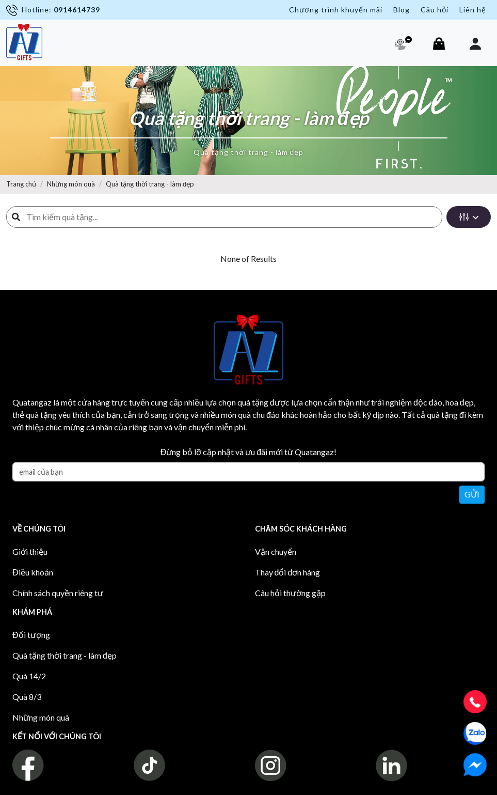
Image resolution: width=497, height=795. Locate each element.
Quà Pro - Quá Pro (53, 784)
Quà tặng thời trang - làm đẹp (150, 184)
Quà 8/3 (26, 697)
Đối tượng (31, 635)
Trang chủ (21, 184)
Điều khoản (32, 572)
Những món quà (71, 184)
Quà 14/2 (29, 676)
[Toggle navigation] (58, 38)
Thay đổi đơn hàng (287, 572)
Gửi (471, 494)
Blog (401, 9)
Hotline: (53, 10)
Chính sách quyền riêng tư (57, 593)
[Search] (231, 217)
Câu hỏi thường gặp (290, 593)
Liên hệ (472, 9)
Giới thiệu (29, 551)
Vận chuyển (275, 551)
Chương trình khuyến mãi (335, 9)
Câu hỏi (434, 9)
